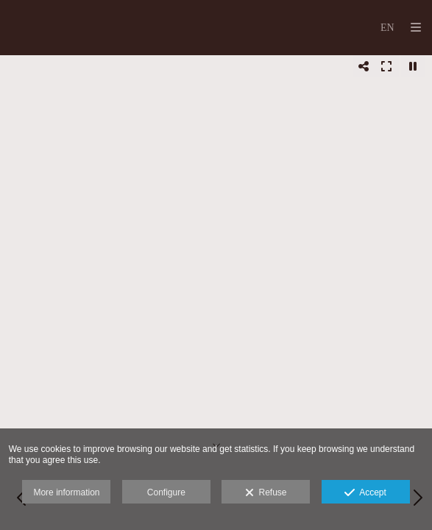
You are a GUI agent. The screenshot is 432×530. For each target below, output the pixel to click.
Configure (166, 492)
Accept (365, 493)
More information (66, 492)
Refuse (266, 493)
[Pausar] (413, 66)
